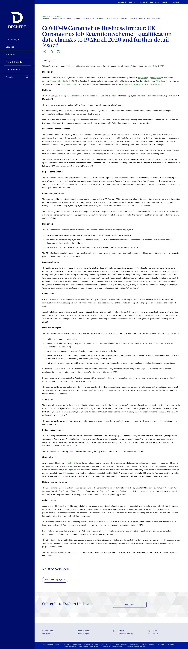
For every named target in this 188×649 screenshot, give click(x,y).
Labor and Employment (55, 580)
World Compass (83, 631)
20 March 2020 (70, 84)
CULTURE (132, 2)
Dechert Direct (47, 631)
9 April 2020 (156, 84)
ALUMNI (165, 2)
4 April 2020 (141, 84)
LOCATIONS (122, 2)
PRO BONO (143, 2)
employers (142, 77)
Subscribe (129, 604)
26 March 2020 (128, 84)
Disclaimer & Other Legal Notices (72, 644)
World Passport (83, 634)
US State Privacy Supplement (166, 644)
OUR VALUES (154, 2)
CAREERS (176, 2)
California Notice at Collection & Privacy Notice (142, 644)
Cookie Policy (104, 644)
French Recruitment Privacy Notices (88, 646)
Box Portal (46, 634)
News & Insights (55, 17)
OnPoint (71, 463)
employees (156, 77)
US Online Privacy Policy (91, 644)
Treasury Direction (58, 81)
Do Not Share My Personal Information (135, 646)
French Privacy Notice (70, 646)
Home (44, 17)
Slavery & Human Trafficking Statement (111, 646)
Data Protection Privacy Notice (119, 644)
